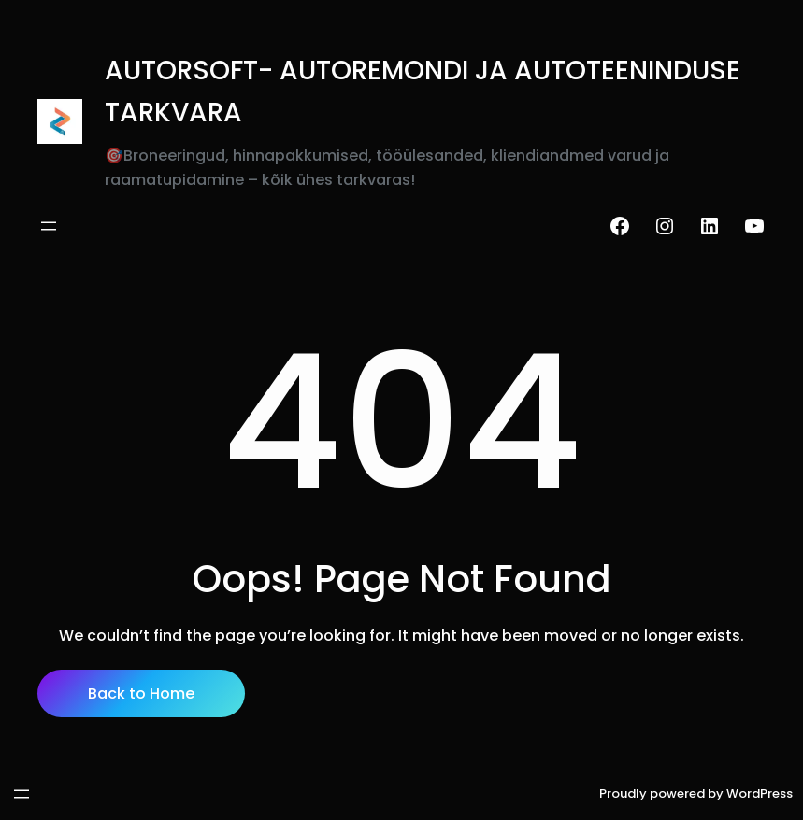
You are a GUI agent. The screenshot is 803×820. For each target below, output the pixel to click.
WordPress (759, 793)
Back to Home (141, 693)
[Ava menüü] (48, 226)
